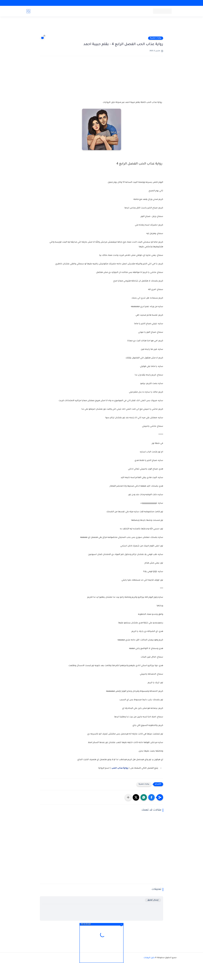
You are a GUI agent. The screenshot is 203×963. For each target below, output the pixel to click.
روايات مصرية (155, 38)
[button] (151, 797)
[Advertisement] (101, 27)
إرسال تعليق (152, 900)
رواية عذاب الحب (120, 768)
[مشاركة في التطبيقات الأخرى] (128, 797)
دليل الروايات (149, 958)
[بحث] (28, 11)
